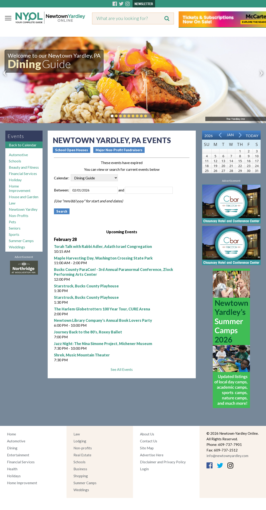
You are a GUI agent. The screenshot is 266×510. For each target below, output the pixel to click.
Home (11, 434)
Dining (12, 448)
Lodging (79, 441)
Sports (14, 234)
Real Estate (82, 455)
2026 (208, 135)
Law (12, 203)
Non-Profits (18, 215)
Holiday (15, 180)
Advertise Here (151, 455)
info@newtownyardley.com (227, 456)
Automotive (18, 154)
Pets (12, 222)
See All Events (122, 369)
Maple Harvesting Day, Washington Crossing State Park (103, 258)
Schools (15, 161)
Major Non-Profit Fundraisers (119, 150)
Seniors (14, 228)
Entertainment (18, 455)
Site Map (147, 448)
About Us (147, 434)
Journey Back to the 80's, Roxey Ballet (88, 332)
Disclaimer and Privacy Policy (163, 462)
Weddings (17, 247)
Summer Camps (21, 240)
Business (80, 469)
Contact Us (148, 441)
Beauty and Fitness (24, 167)
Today (252, 135)
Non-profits (82, 448)
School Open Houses (71, 150)
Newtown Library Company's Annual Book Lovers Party (103, 320)
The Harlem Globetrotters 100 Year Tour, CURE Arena (102, 309)
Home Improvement (19, 188)
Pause (152, 116)
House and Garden (23, 196)
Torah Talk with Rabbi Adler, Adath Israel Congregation (103, 246)
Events (16, 136)
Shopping (80, 476)
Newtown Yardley (23, 209)
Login (144, 469)
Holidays (14, 476)
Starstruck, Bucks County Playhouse (86, 286)
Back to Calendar (23, 145)
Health (12, 469)
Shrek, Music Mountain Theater (82, 355)
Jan (230, 134)
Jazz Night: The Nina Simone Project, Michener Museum (103, 343)
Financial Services (23, 173)
